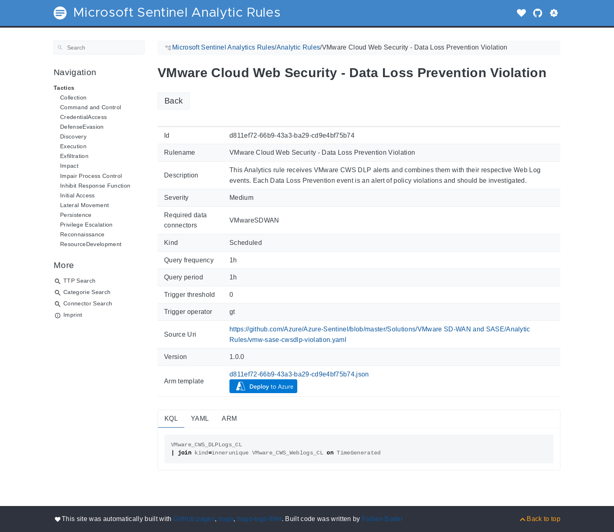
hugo (225, 518)
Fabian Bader (382, 518)
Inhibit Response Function (95, 185)
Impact (69, 165)
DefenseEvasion (82, 126)
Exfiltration (74, 156)
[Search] (99, 47)
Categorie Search (86, 292)
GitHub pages (194, 518)
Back (173, 100)
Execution (73, 146)
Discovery (73, 136)
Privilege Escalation (86, 224)
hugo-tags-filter (259, 518)
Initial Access (77, 195)
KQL (171, 418)
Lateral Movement (84, 205)
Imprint (72, 314)
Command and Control (90, 107)
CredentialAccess (83, 117)
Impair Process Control (91, 176)
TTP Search (79, 280)
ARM (229, 418)
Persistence (76, 215)
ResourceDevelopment (90, 244)
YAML (200, 418)
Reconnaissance (82, 234)
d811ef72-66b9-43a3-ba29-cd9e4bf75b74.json (299, 374)
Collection (73, 97)
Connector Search (87, 303)
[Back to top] (539, 518)
